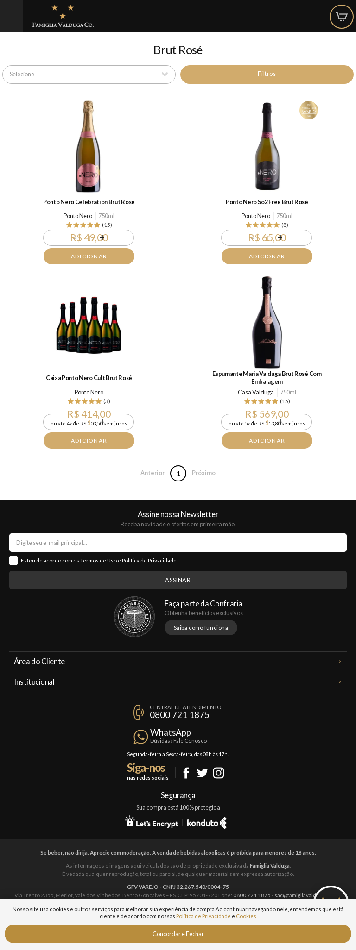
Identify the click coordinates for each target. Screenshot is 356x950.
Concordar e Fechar (178, 934)
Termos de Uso (98, 560)
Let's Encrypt (151, 821)
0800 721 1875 (180, 715)
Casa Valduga (256, 392)
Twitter (202, 773)
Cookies (246, 916)
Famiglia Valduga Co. (63, 16)
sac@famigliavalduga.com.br (308, 895)
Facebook (186, 773)
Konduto (207, 821)
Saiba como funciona (201, 628)
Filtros (267, 73)
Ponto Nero (78, 215)
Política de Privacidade (149, 560)
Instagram (218, 773)
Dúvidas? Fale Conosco (178, 741)
